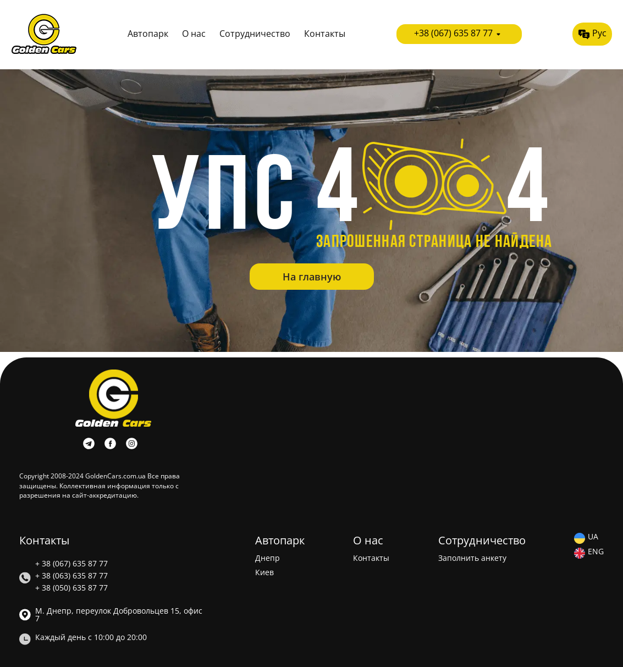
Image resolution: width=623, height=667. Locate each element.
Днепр (267, 558)
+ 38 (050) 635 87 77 (71, 588)
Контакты (324, 34)
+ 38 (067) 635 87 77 (71, 563)
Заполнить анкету (472, 558)
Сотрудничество (254, 34)
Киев (264, 572)
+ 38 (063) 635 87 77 (71, 576)
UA (593, 537)
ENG (596, 552)
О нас (194, 34)
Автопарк (148, 34)
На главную (312, 276)
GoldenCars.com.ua (115, 476)
